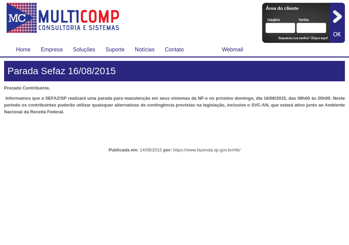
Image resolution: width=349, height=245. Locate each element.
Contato (174, 49)
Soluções (84, 49)
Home (23, 49)
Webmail (232, 49)
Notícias (145, 49)
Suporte (115, 49)
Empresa (52, 49)
